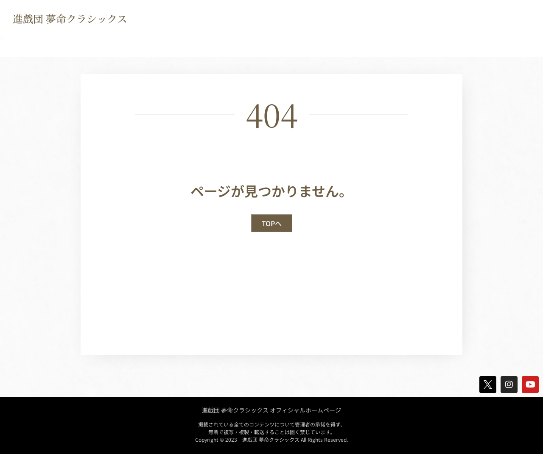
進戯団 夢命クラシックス (70, 18)
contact (395, 38)
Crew (215, 38)
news (58, 38)
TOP (22, 38)
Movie (316, 38)
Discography (164, 38)
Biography (106, 38)
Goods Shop (265, 38)
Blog (354, 38)
